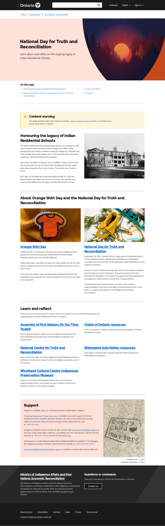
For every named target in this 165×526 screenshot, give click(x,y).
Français (114, 5)
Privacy (78, 512)
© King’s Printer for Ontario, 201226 (35, 517)
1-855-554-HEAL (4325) (85, 444)
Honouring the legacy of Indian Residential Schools (44, 89)
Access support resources (81, 121)
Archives (56, 512)
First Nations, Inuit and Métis (56, 14)
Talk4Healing (29, 441)
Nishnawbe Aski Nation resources (109, 348)
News (68, 512)
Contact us (93, 486)
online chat (66, 435)
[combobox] (77, 5)
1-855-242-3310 (40, 435)
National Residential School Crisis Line (41, 416)
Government (35, 14)
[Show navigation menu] (126, 5)
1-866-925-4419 (32, 424)
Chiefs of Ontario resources (105, 324)
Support (89, 93)
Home (23, 14)
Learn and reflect (93, 89)
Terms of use (92, 512)
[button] (99, 5)
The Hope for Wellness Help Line (85, 430)
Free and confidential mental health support (42, 449)
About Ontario (26, 512)
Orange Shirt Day (33, 247)
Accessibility (43, 512)
